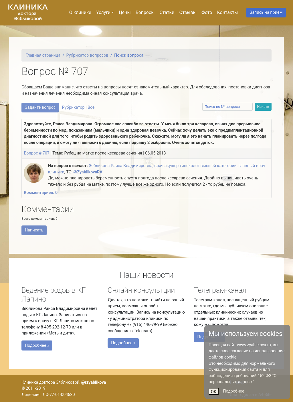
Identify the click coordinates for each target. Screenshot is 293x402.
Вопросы (145, 12)
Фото (206, 12)
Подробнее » (47, 342)
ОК (213, 391)
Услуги (103, 12)
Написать (34, 230)
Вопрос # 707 (37, 153)
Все (91, 107)
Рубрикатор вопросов (87, 55)
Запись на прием (266, 12)
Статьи (167, 12)
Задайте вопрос (40, 107)
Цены (124, 12)
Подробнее (233, 391)
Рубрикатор (73, 107)
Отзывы (188, 12)
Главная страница (43, 55)
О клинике (80, 12)
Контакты (227, 12)
